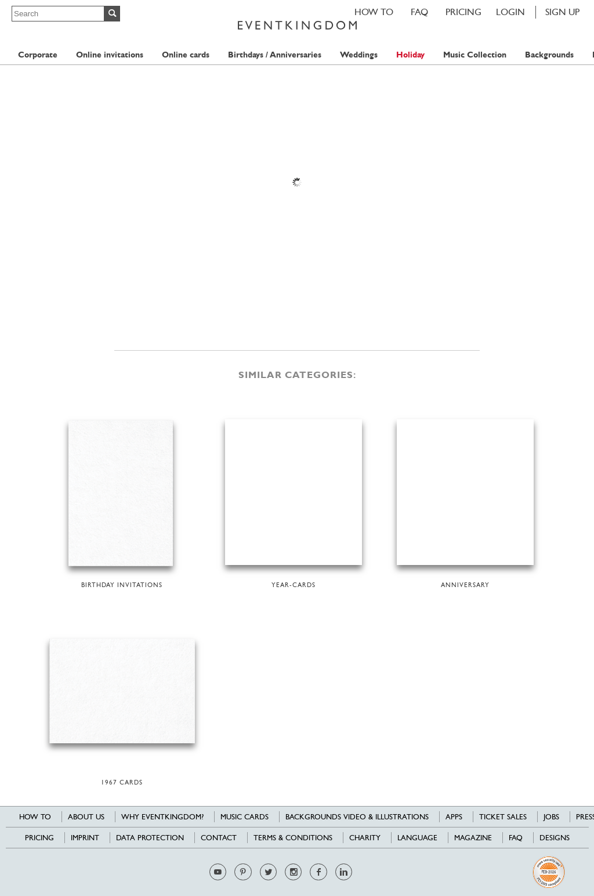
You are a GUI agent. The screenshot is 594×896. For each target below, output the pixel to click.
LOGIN (510, 11)
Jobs (551, 816)
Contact (219, 837)
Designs (554, 837)
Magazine (473, 837)
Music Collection (474, 55)
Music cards (244, 816)
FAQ (419, 11)
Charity (365, 837)
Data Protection (150, 837)
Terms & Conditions (292, 837)
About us (86, 816)
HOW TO (373, 11)
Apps (454, 816)
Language (417, 837)
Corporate (37, 55)
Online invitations (109, 55)
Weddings (359, 55)
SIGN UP (562, 11)
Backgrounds (549, 55)
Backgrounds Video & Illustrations (357, 816)
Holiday (410, 55)
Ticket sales (503, 816)
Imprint (85, 837)
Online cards (185, 55)
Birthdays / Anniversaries (274, 55)
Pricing (463, 11)
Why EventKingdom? (162, 816)
